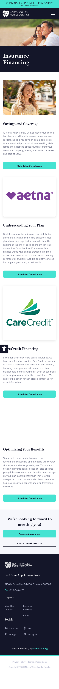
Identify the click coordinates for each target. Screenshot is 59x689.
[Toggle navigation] (53, 13)
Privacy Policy (18, 661)
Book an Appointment (29, 534)
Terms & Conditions (37, 661)
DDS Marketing (40, 648)
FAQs (26, 615)
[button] (4, 349)
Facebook (12, 628)
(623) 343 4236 (14, 590)
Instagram (30, 634)
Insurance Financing (27, 607)
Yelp (27, 628)
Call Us (29, 543)
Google (10, 634)
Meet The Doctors (9, 607)
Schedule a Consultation (29, 165)
